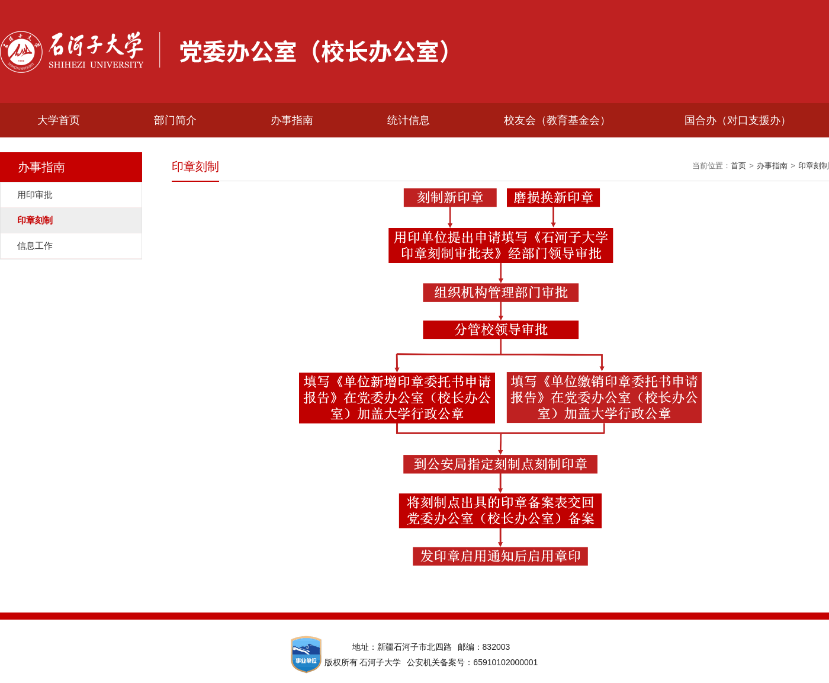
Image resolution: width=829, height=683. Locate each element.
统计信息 (408, 120)
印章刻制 (813, 165)
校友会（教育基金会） (557, 120)
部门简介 (175, 120)
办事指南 (292, 120)
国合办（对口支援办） (738, 120)
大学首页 (58, 120)
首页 (738, 165)
